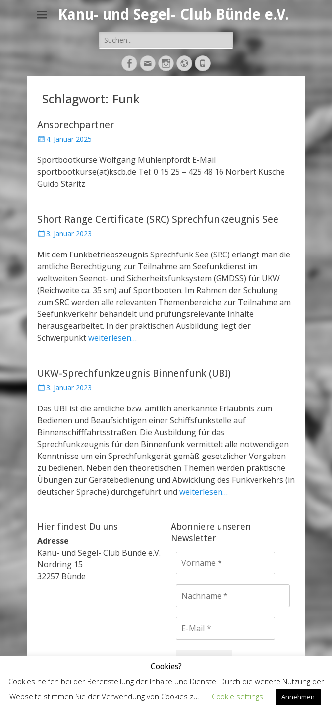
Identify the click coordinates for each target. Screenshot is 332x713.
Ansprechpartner (75, 125)
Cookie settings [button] (237, 696)
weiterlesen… (112, 337)
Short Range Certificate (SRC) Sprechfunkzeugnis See (157, 219)
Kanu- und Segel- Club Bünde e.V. (173, 14)
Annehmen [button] (298, 696)
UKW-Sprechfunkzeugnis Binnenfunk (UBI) (134, 373)
